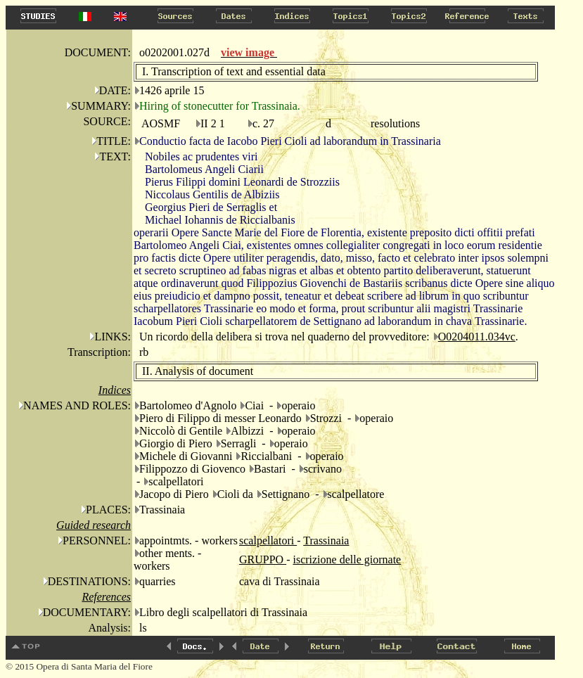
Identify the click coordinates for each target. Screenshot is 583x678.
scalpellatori (268, 540)
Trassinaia (326, 540)
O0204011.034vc (476, 337)
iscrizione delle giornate (347, 559)
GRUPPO (262, 559)
